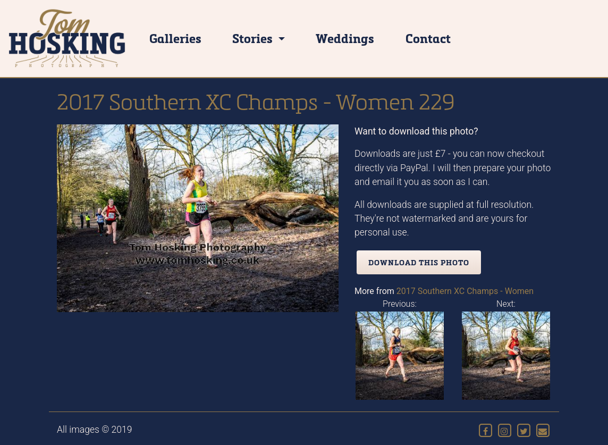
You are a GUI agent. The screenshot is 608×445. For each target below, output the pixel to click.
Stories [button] (253, 38)
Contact (428, 38)
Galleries (175, 38)
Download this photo (418, 262)
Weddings (345, 38)
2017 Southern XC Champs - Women (465, 291)
